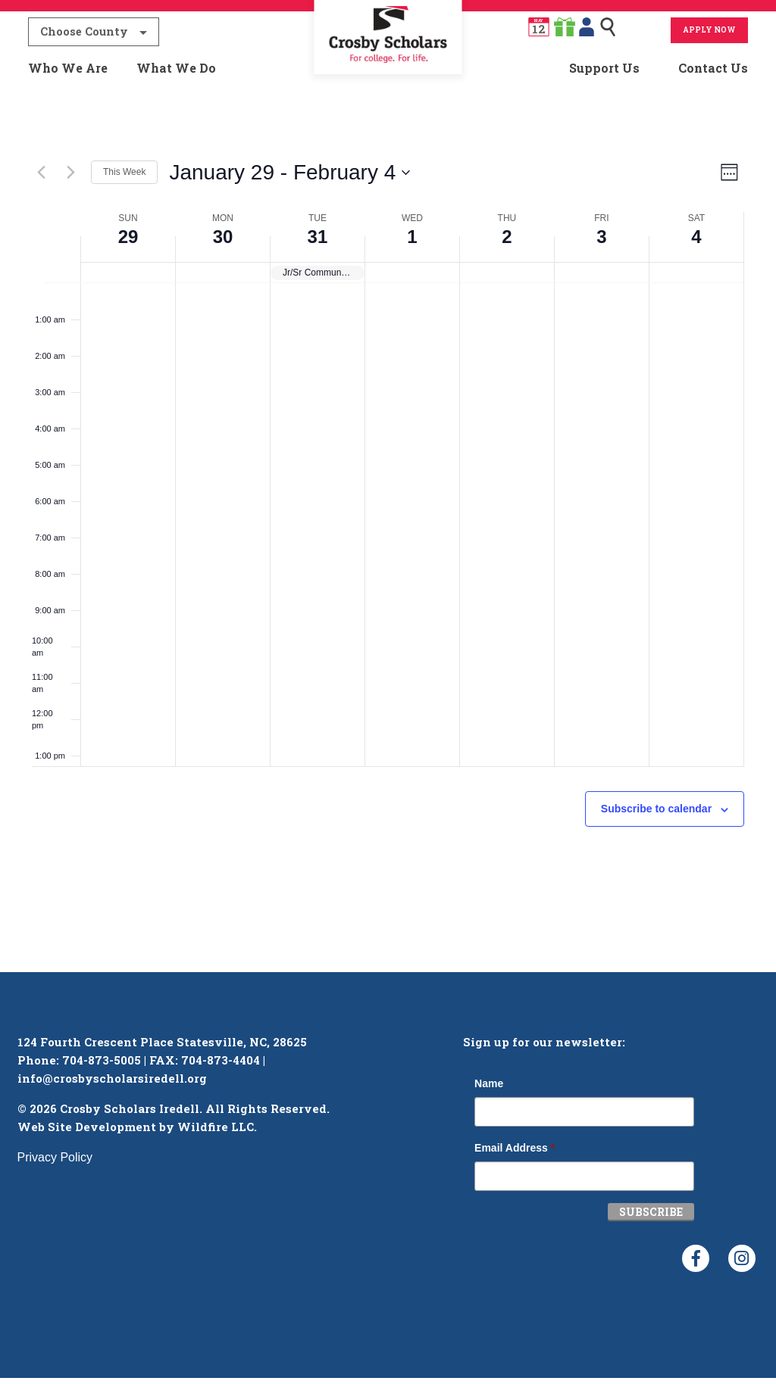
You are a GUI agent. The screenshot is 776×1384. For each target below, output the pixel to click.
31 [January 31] (318, 242)
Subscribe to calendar (656, 815)
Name (488, 1089)
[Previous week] (41, 179)
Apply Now (709, 35)
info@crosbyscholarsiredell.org (112, 1084)
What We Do (176, 73)
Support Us (604, 73)
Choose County (84, 37)
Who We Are (68, 73)
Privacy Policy (55, 1163)
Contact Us (713, 73)
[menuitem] (388, 73)
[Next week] (70, 179)
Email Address (514, 1154)
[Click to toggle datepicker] (289, 179)
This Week (124, 178)
